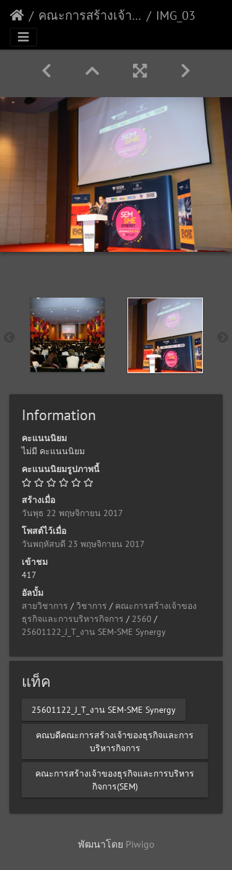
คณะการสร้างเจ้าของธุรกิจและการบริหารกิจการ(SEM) (90, 15)
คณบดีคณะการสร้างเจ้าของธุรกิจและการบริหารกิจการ (115, 741)
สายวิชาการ (45, 605)
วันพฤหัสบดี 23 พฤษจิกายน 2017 (83, 543)
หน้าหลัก (17, 15)
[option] (67, 335)
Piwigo (140, 844)
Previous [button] (9, 338)
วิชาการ (91, 605)
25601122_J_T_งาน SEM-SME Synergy (94, 631)
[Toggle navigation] (23, 37)
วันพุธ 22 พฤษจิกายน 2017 (72, 513)
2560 (142, 618)
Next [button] (223, 338)
